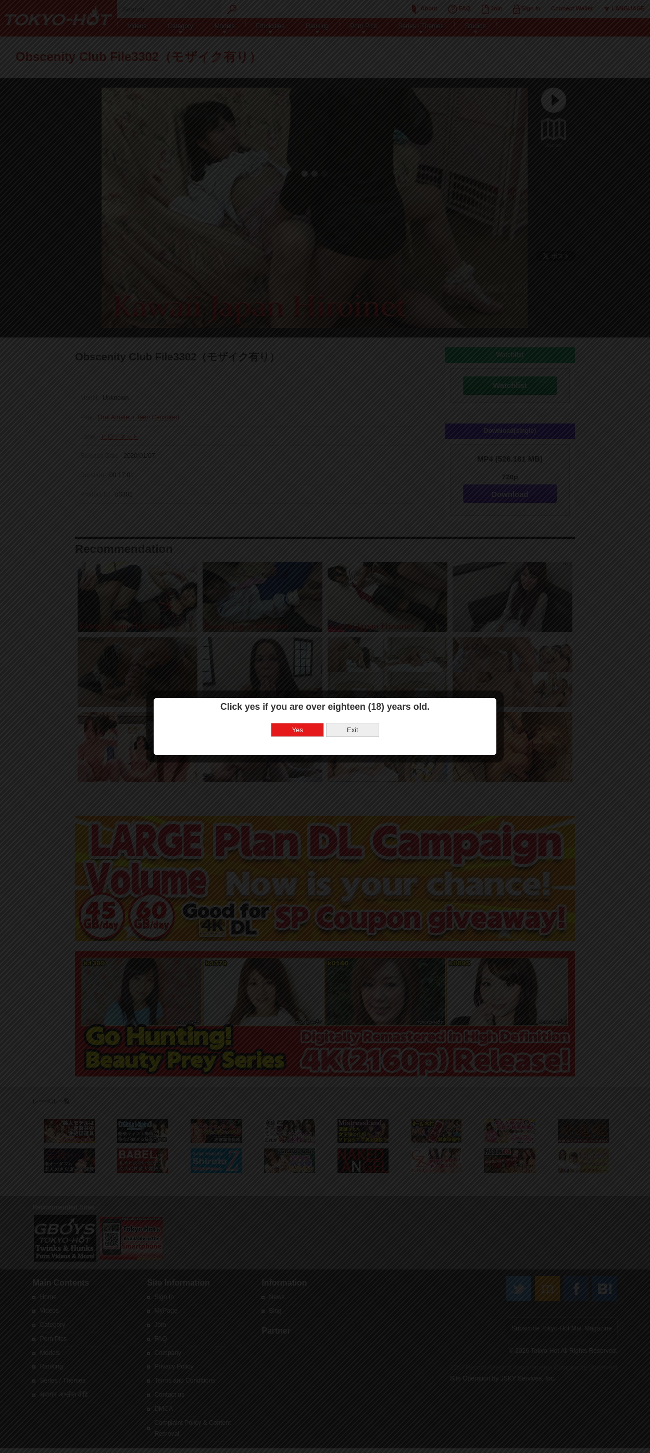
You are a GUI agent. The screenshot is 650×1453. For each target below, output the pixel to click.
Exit (352, 730)
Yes (297, 730)
